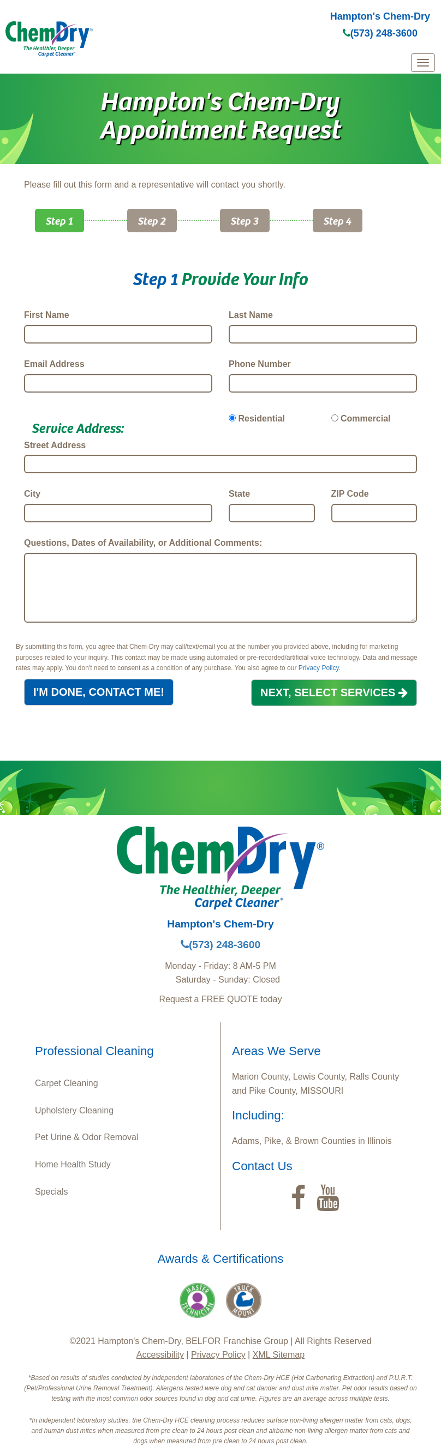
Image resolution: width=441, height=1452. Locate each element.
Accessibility (160, 1354)
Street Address (55, 445)
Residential (261, 418)
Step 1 (59, 220)
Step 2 (152, 220)
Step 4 (337, 220)
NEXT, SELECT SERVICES (334, 692)
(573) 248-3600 (380, 33)
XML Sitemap (279, 1354)
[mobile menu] (423, 62)
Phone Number (260, 364)
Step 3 (245, 220)
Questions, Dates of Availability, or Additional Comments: (143, 542)
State (239, 493)
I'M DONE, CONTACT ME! (98, 692)
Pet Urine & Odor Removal (86, 1137)
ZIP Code (350, 493)
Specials (51, 1191)
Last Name (251, 315)
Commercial (366, 418)
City (32, 493)
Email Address (54, 364)
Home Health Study (73, 1164)
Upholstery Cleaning (74, 1110)
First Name (46, 315)
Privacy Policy (319, 668)
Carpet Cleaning (66, 1083)
